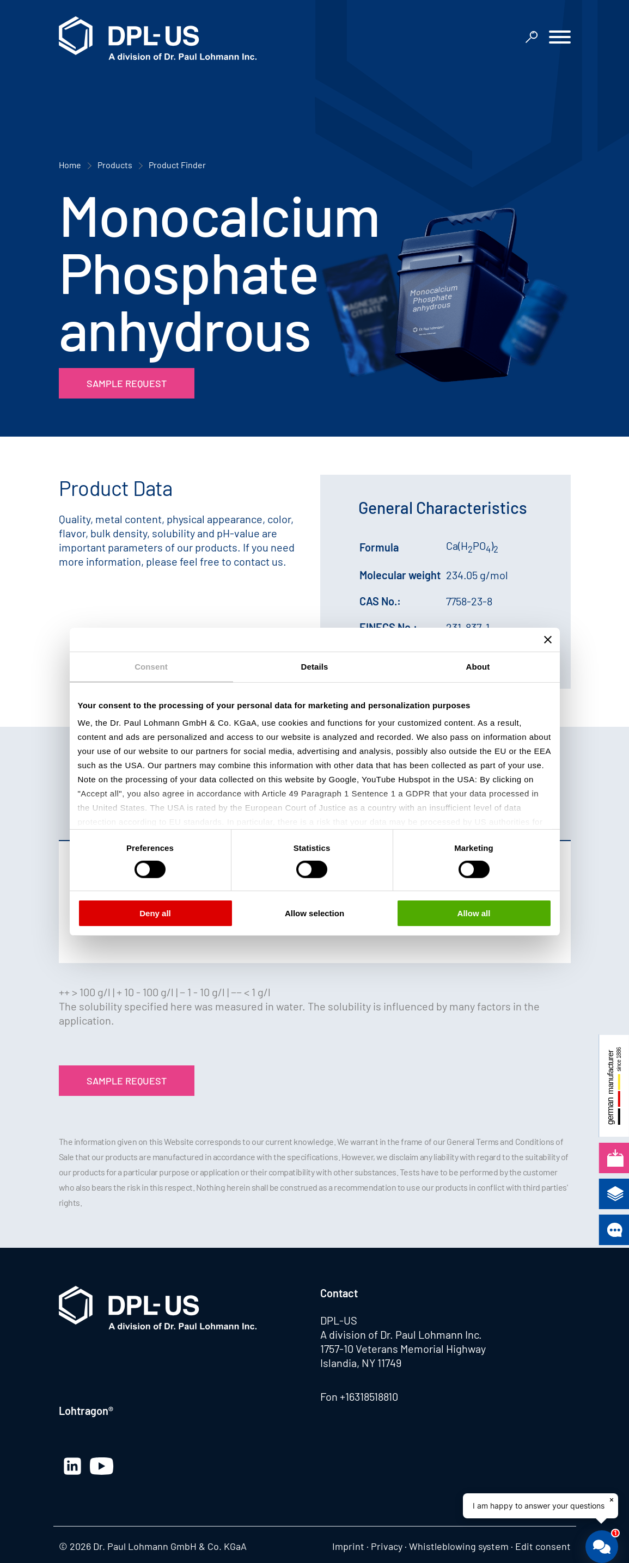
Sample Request (127, 383)
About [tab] (478, 666)
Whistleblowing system (459, 1546)
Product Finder (177, 165)
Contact (339, 1293)
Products (114, 165)
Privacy (386, 1546)
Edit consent (543, 1546)
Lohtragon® (86, 1410)
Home (70, 165)
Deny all (155, 913)
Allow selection (314, 913)
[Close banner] (548, 639)
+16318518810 (369, 1396)
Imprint (348, 1546)
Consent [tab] (151, 666)
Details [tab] (314, 666)
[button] (560, 38)
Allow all (474, 913)
